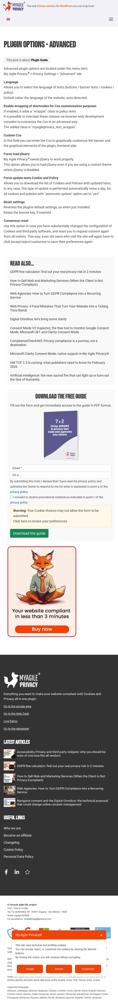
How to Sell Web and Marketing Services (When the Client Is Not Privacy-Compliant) (56, 283)
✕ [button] (101, 935)
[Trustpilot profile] (27, 872)
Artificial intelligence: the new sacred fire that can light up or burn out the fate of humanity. (59, 377)
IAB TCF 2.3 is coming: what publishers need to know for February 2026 (57, 365)
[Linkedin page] (16, 872)
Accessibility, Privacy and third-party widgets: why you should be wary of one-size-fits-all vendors (61, 753)
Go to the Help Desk (16, 713)
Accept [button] (30, 968)
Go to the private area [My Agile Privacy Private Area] (17, 706)
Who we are (12, 828)
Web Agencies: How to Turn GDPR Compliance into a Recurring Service (55, 295)
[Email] (61, 468)
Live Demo (10, 721)
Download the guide (29, 533)
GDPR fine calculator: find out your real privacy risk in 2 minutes (55, 272)
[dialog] (59, 953)
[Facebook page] (6, 872)
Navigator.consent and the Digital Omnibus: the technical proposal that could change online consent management (62, 802)
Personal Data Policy (18, 856)
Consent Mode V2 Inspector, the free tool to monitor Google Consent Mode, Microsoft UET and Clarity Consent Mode (59, 330)
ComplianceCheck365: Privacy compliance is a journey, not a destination (54, 343)
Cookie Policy (13, 850)
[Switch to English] (9, 19)
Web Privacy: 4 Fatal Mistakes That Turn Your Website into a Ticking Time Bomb (59, 308)
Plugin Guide (39, 60)
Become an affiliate (18, 835)
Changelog (11, 842)
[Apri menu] (111, 19)
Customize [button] (88, 968)
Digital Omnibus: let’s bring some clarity (38, 319)
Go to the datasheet (16, 728)
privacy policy (19, 492)
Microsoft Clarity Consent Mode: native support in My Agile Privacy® (59, 354)
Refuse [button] (59, 968)
